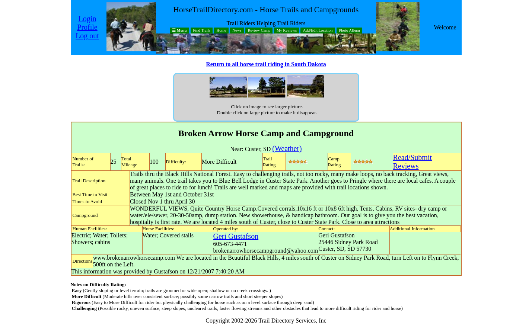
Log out (87, 36)
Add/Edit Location (318, 31)
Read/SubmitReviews (412, 161)
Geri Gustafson (236, 236)
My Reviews (287, 31)
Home (221, 31)
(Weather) (287, 148)
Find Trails (201, 31)
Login (87, 19)
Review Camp (259, 31)
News (236, 31)
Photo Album (349, 31)
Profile (87, 27)
